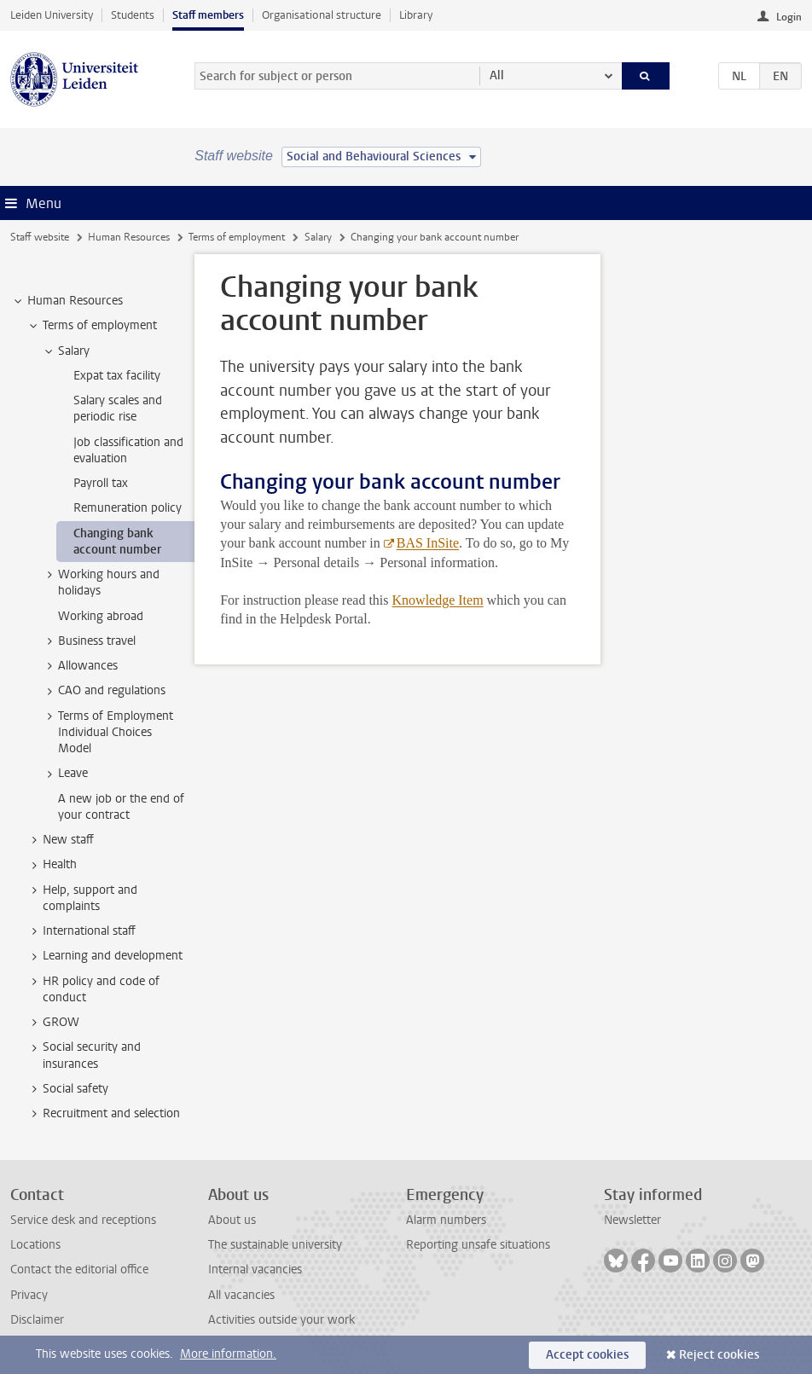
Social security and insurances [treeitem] (83, 1055)
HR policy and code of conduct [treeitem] (93, 989)
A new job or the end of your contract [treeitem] (121, 807)
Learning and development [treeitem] (104, 956)
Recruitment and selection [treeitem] (103, 1113)
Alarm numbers (446, 1220)
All (497, 75)
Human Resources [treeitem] (67, 301)
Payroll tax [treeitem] (100, 483)
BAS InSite (428, 543)
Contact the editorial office (79, 1269)
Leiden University (51, 15)
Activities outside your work (281, 1320)
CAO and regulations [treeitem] (103, 690)
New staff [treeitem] (60, 840)
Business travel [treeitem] (89, 641)
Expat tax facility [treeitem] (116, 376)
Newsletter (632, 1220)
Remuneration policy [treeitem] (127, 508)
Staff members (208, 15)
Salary (318, 237)
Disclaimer (37, 1320)
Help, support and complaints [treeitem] (81, 898)
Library (415, 15)
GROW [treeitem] (52, 1022)
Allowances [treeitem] (80, 666)
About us (232, 1220)
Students (132, 15)
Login (789, 17)
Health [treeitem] (51, 864)
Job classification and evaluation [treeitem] (128, 450)
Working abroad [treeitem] (100, 616)
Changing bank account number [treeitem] (117, 541)
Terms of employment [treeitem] (91, 325)
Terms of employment (236, 237)
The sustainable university (275, 1245)
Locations (35, 1245)
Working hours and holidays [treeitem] (101, 582)
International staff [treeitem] (81, 931)
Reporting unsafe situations (478, 1245)
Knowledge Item (438, 600)
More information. (228, 1354)
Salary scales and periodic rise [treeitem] (117, 408)
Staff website (39, 237)
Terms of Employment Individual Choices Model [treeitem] (107, 732)
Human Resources (129, 237)
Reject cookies (719, 1355)
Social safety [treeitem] (67, 1089)
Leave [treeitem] (65, 773)
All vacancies (241, 1295)
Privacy (29, 1295)
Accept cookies (587, 1355)
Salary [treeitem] (66, 351)
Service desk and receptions (83, 1220)
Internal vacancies (255, 1269)
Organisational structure (321, 15)
